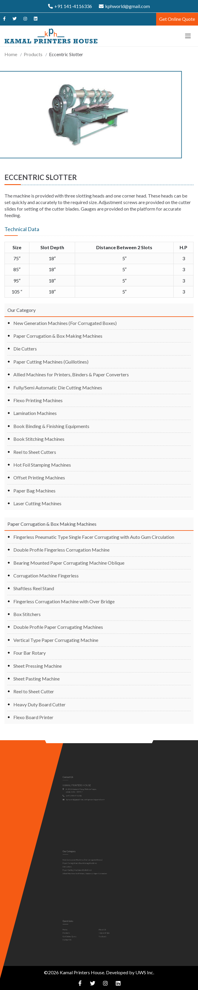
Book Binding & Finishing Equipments (51, 426)
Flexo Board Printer (33, 717)
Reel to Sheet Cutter (33, 691)
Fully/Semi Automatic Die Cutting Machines (57, 387)
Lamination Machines (35, 413)
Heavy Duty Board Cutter (39, 704)
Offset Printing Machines (39, 477)
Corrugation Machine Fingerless (46, 575)
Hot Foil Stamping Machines (42, 465)
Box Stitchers (27, 614)
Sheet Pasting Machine (36, 678)
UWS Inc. (144, 972)
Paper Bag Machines (34, 490)
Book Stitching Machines (38, 439)
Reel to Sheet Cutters (34, 452)
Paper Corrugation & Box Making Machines (57, 336)
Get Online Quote (177, 19)
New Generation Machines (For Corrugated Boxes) (65, 323)
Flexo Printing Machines (38, 400)
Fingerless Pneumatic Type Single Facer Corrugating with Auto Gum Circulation (93, 537)
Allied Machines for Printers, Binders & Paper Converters (71, 374)
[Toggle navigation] (188, 36)
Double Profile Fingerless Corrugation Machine (61, 549)
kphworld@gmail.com (124, 6)
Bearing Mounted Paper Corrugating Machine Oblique (68, 563)
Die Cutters (25, 348)
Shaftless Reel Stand (33, 588)
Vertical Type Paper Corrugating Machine (55, 640)
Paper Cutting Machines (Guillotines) (50, 361)
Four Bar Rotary (29, 653)
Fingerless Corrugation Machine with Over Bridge (64, 601)
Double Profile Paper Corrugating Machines (58, 627)
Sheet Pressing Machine (37, 666)
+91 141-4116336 (70, 6)
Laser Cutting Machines (37, 503)
